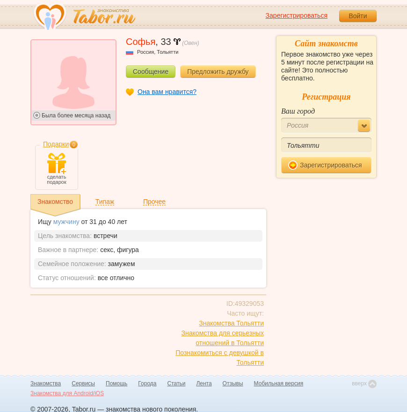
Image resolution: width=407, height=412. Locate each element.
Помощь (116, 383)
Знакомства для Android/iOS (67, 393)
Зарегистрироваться (296, 15)
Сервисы (83, 383)
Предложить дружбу (217, 71)
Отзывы (233, 383)
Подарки (56, 144)
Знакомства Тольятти (231, 323)
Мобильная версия (279, 383)
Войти (358, 16)
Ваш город (298, 111)
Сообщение (150, 71)
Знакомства (45, 383)
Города (147, 383)
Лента (203, 383)
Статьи (176, 383)
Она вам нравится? (167, 91)
